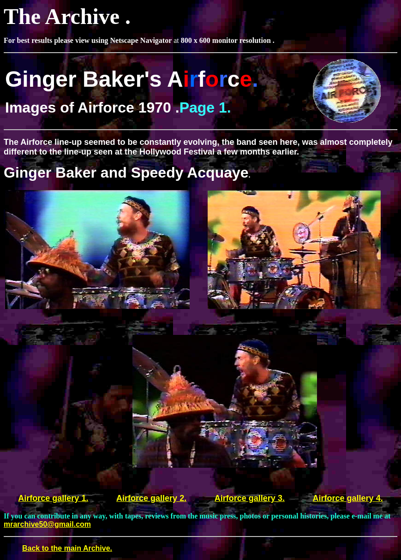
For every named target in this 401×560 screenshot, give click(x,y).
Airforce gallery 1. (53, 498)
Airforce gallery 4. (348, 498)
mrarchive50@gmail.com (47, 524)
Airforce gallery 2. (151, 498)
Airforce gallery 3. (250, 498)
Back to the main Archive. (67, 548)
